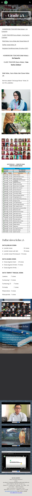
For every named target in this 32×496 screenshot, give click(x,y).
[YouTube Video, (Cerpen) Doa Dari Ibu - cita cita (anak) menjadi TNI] (16, 388)
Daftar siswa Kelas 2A (9, 45)
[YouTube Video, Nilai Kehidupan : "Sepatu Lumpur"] (16, 365)
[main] (16, 15)
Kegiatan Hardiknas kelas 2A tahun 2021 (15, 48)
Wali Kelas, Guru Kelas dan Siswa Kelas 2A (15, 41)
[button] (2, 2)
